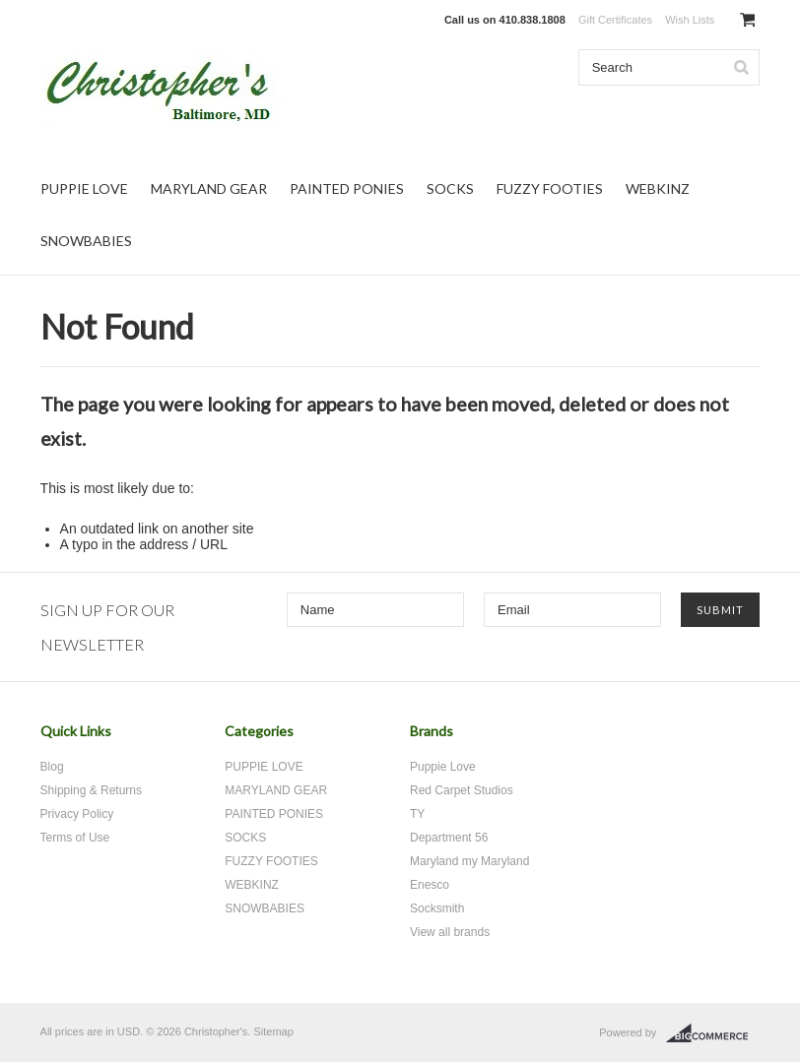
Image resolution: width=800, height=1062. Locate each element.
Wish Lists (689, 20)
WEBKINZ (658, 188)
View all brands (450, 932)
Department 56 (449, 837)
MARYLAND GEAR (209, 188)
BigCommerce (713, 1033)
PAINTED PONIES (347, 188)
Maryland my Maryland (469, 861)
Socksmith (437, 908)
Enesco (429, 885)
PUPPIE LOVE (84, 188)
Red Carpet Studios (461, 790)
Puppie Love (443, 767)
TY (417, 814)
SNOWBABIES (86, 240)
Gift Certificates (615, 20)
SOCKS (450, 188)
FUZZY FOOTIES (550, 188)
